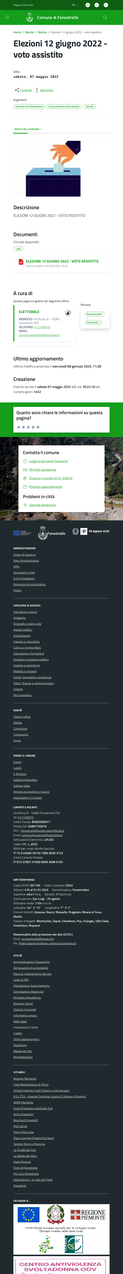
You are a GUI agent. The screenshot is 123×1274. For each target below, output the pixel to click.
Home (17, 32)
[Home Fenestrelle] (50, 17)
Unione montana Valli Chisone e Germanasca (41, 1090)
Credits (17, 1033)
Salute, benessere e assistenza (32, 677)
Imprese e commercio (26, 665)
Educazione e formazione (28, 653)
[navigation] (7, 17)
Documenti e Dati (24, 572)
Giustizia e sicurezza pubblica (31, 659)
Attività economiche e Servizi (31, 791)
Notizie (42, 32)
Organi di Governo (24, 554)
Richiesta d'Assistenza (27, 997)
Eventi (17, 762)
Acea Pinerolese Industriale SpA (33, 1108)
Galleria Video (21, 785)
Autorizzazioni (22, 635)
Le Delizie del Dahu (25, 1156)
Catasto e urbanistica (26, 641)
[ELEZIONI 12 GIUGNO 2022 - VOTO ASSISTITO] (21, 262)
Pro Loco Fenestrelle (26, 1173)
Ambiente (19, 618)
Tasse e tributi (22, 716)
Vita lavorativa (22, 695)
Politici (17, 590)
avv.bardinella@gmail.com (38, 939)
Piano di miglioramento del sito (32, 974)
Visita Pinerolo (22, 1162)
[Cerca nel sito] (105, 17)
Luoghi (17, 768)
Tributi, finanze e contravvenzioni (33, 683)
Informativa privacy (25, 1015)
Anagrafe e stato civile (27, 623)
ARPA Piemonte (23, 1102)
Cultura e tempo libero (27, 647)
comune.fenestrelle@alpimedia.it (39, 335)
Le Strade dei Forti (24, 1150)
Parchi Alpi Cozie (23, 1132)
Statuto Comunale (24, 1009)
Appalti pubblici (22, 629)
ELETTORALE (29, 312)
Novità (29, 32)
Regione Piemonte (24, 1078)
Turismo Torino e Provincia (29, 1144)
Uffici (16, 566)
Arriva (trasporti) (23, 1114)
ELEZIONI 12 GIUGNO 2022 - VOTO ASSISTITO (62, 261)
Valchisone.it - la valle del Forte (33, 1179)
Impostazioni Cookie (25, 1027)
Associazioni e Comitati (27, 797)
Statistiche (20, 1045)
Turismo (18, 689)
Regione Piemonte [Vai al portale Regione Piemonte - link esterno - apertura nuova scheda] (23, 5)
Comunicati (20, 728)
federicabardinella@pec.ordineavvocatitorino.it (47, 943)
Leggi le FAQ (21, 979)
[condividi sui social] (22, 90)
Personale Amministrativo (29, 584)
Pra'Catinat (20, 1126)
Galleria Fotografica (25, 780)
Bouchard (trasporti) (25, 1120)
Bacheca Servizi (23, 1003)
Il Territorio (19, 774)
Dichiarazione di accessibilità (30, 968)
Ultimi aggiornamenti (26, 1039)
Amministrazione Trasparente (31, 962)
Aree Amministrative (26, 560)
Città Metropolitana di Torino (30, 1084)
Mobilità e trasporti (25, 671)
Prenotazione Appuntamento (31, 985)
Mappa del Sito (22, 1051)
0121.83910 (42, 327)
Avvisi (17, 740)
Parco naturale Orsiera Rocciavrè (33, 1138)
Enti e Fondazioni (24, 578)
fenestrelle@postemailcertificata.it (42, 830)
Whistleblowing (23, 1057)
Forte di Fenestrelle (25, 1167)
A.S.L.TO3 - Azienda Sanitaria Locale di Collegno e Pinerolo (49, 1096)
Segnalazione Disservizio (28, 991)
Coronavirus (20, 734)
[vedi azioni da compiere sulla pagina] (43, 90)
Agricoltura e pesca (25, 612)
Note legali (20, 1021)
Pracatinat (19, 1185)
